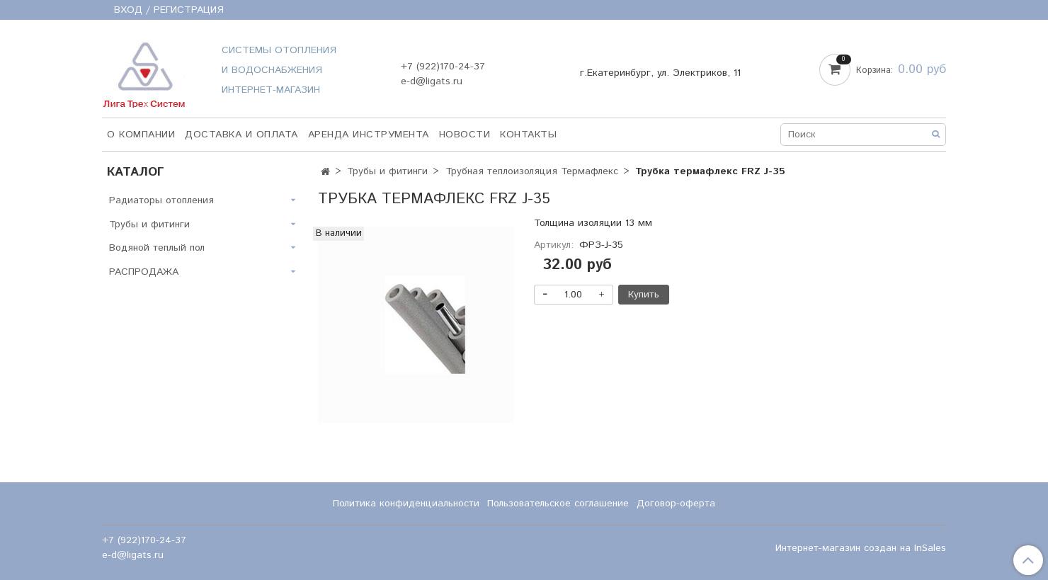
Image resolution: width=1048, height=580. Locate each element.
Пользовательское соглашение (558, 503)
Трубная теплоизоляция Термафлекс (531, 171)
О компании (141, 134)
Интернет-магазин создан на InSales (860, 548)
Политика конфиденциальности (406, 503)
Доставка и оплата (241, 134)
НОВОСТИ (465, 134)
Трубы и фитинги (387, 171)
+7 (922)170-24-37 (443, 66)
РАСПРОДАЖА (143, 272)
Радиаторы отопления (161, 200)
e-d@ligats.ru (431, 81)
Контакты (528, 134)
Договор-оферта (676, 503)
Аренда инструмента (368, 134)
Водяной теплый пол (157, 248)
